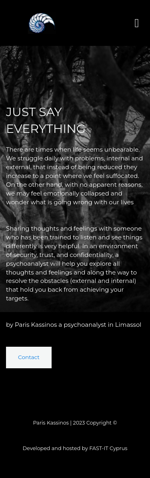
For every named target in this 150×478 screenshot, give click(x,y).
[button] (137, 23)
